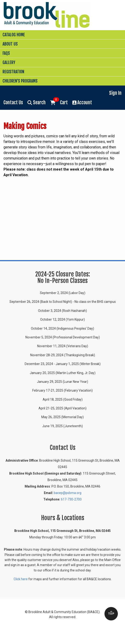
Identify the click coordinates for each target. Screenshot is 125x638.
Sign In (115, 93)
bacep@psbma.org (67, 493)
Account (82, 102)
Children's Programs (20, 81)
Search (36, 102)
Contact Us (13, 102)
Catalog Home (14, 34)
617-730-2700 (71, 499)
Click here (21, 579)
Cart (59, 102)
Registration (13, 71)
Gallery (9, 62)
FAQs (6, 53)
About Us (10, 44)
